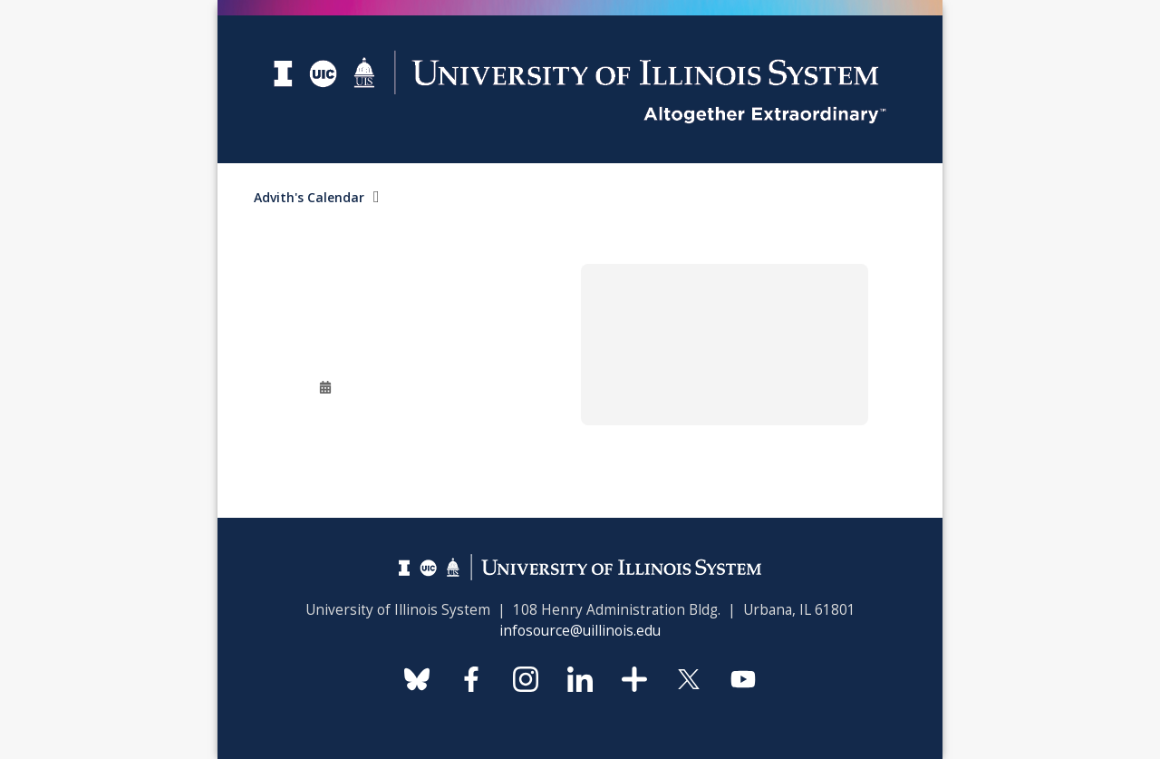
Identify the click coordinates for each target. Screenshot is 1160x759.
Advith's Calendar (309, 197)
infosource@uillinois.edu (580, 630)
